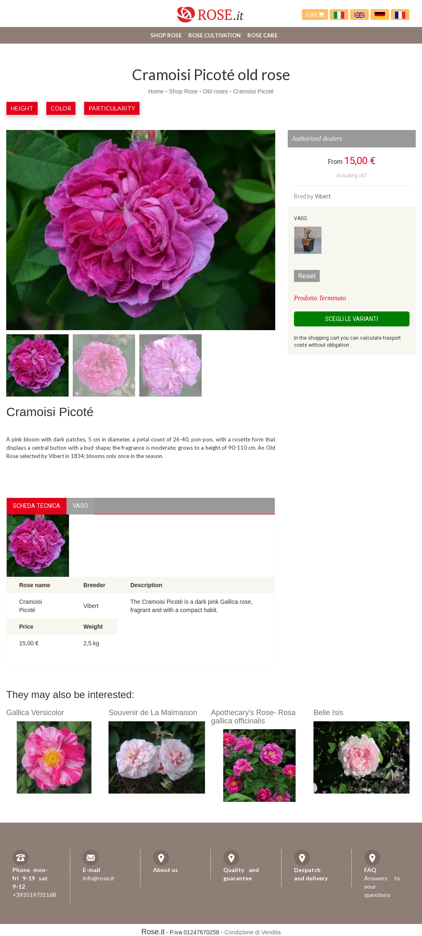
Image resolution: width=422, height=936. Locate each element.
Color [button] (61, 108)
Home (156, 91)
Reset (307, 276)
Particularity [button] (112, 108)
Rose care (262, 35)
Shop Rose (166, 35)
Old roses (215, 91)
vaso (80, 505)
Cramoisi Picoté (253, 91)
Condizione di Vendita (253, 932)
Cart (315, 14)
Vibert (323, 196)
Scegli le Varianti (351, 319)
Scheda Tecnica (36, 505)
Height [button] (22, 108)
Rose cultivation (214, 35)
